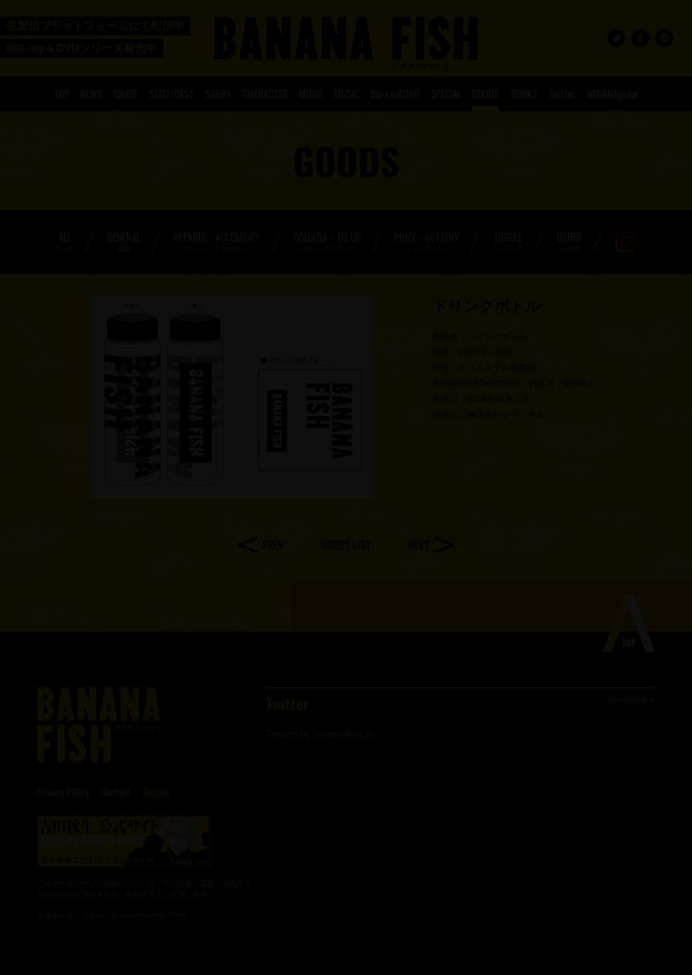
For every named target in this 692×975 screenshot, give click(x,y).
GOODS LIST (346, 544)
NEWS (91, 93)
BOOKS (524, 93)
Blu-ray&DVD (395, 93)
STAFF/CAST (171, 93)
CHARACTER (265, 93)
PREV (273, 545)
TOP (61, 93)
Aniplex (156, 792)
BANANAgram (612, 93)
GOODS (485, 93)
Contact (115, 792)
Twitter (562, 93)
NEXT (418, 545)
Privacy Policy (63, 792)
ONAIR (125, 93)
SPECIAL (446, 93)
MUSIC (346, 93)
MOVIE (311, 93)
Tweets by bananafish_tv (320, 734)
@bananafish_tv (631, 699)
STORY (218, 93)
